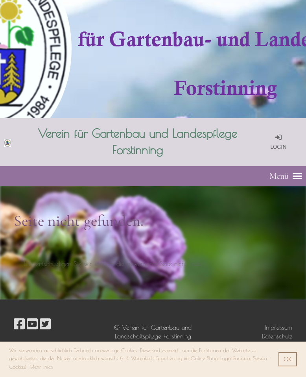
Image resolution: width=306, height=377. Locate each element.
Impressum (278, 327)
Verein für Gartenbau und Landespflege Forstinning (137, 141)
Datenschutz (277, 336)
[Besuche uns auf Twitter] (45, 323)
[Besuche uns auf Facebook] (19, 323)
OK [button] (287, 359)
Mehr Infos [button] (41, 367)
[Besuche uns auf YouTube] (32, 323)
